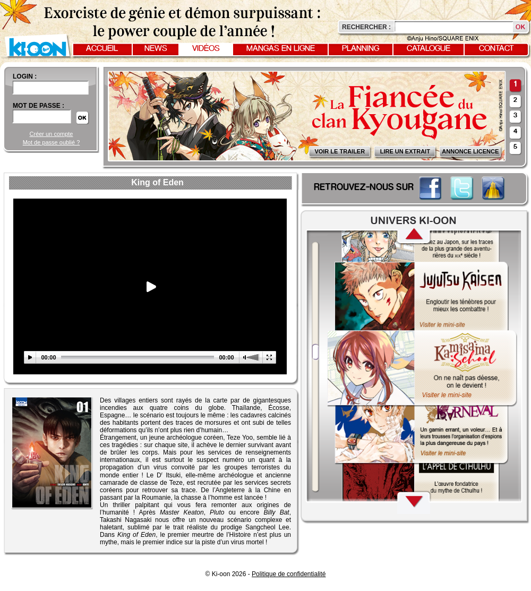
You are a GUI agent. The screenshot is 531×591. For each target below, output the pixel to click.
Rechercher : (366, 27)
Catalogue (428, 49)
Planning (360, 49)
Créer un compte (51, 134)
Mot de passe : (38, 105)
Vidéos (206, 49)
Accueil (102, 49)
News (155, 49)
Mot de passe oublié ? (51, 142)
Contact (496, 49)
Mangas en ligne (280, 49)
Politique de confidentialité (289, 574)
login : (25, 76)
